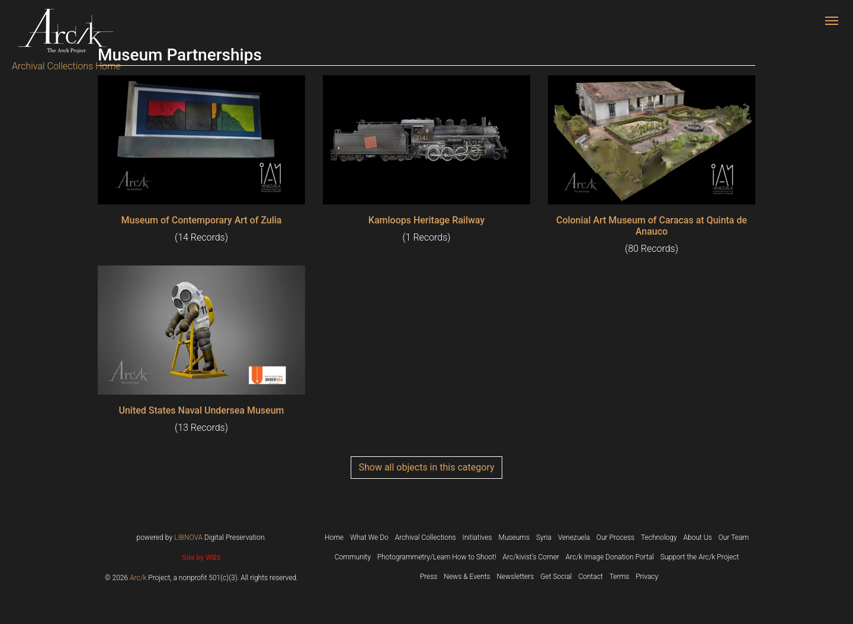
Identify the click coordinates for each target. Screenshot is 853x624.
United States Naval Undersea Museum (201, 410)
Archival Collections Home (66, 66)
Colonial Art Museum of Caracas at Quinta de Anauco (651, 226)
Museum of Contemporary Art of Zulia (201, 220)
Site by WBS (201, 557)
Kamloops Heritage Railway (426, 220)
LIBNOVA (188, 537)
